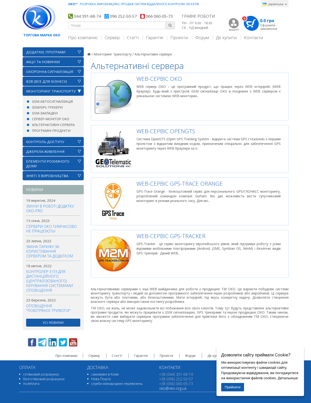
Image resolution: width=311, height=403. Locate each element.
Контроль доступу (45, 141)
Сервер (112, 37)
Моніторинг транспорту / (114, 54)
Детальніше (288, 378)
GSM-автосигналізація (52, 101)
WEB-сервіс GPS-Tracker (171, 236)
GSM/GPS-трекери (47, 107)
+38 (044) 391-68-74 (176, 374)
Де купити (226, 37)
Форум (202, 37)
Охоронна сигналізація (49, 71)
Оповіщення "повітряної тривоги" (48, 308)
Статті (133, 37)
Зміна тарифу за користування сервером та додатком (49, 251)
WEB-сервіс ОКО (159, 78)
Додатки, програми (45, 52)
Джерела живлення (45, 151)
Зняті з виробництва (47, 175)
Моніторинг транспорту (51, 91)
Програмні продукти (51, 130)
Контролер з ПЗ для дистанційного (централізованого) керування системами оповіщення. (49, 281)
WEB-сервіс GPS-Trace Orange (179, 183)
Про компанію (83, 37)
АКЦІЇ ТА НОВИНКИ (43, 61)
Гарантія (154, 37)
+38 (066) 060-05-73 (176, 383)
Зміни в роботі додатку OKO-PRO (50, 208)
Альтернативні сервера (53, 125)
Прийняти (233, 387)
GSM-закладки (45, 113)
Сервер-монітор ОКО (50, 119)
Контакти (253, 37)
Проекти (179, 37)
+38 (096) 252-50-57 (176, 379)
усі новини (53, 322)
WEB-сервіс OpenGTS (165, 131)
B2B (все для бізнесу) (46, 81)
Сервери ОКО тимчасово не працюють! (51, 228)
